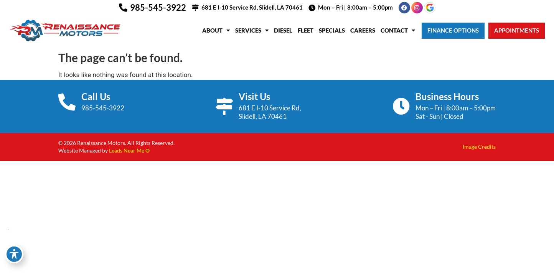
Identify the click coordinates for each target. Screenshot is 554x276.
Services (252, 30)
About (216, 30)
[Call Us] (67, 102)
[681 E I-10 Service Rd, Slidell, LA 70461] (195, 7)
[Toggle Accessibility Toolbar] (14, 254)
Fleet (305, 30)
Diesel (283, 30)
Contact (398, 30)
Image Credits (479, 146)
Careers (362, 30)
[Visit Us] (224, 106)
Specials (332, 30)
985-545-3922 (158, 7)
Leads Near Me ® (129, 150)
